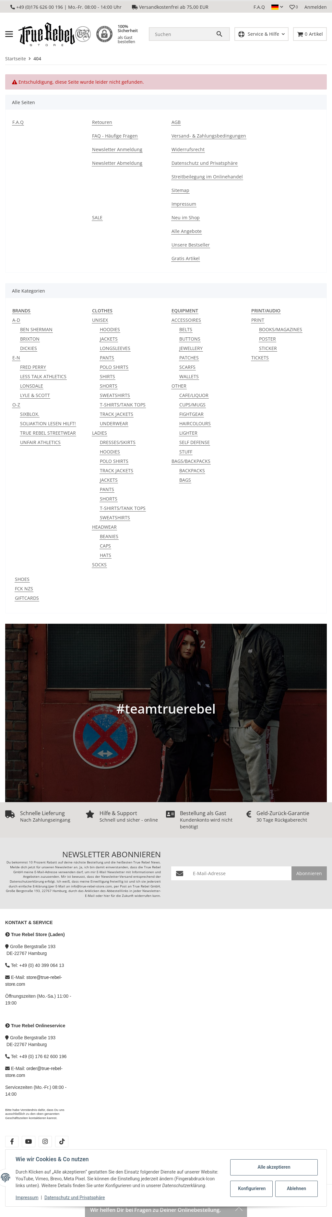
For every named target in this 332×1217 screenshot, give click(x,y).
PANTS (107, 358)
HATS (105, 555)
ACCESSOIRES (186, 320)
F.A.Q (259, 7)
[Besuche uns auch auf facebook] (11, 1141)
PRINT (257, 320)
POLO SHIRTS (114, 367)
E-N (16, 358)
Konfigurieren (252, 1185)
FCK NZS (24, 588)
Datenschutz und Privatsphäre (75, 1197)
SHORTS (108, 386)
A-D (16, 320)
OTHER (179, 386)
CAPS (105, 546)
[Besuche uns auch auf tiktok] (61, 1141)
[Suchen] (182, 34)
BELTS (185, 329)
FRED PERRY (33, 367)
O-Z (16, 405)
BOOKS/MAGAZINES (280, 329)
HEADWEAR (104, 527)
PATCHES (189, 358)
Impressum (27, 1197)
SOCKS (99, 564)
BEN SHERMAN (36, 329)
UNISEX (100, 320)
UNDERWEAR (114, 423)
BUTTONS (189, 339)
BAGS (185, 480)
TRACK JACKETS (116, 414)
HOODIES (110, 329)
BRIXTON (30, 339)
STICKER (268, 348)
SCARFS (187, 367)
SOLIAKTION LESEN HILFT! (48, 423)
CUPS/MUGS (192, 405)
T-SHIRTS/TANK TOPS (123, 405)
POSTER (267, 339)
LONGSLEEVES (115, 348)
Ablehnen (296, 1185)
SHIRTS (107, 376)
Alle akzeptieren (273, 1163)
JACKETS (109, 339)
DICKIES (28, 348)
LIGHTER (188, 433)
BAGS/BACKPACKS (191, 461)
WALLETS (189, 376)
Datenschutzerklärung (27, 881)
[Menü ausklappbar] (9, 34)
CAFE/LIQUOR (193, 395)
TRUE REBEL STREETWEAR (48, 433)
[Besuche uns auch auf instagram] (45, 1141)
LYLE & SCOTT (35, 395)
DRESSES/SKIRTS (118, 442)
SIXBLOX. (29, 414)
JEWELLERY (191, 348)
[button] (277, 7)
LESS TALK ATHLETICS (43, 376)
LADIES (99, 433)
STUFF (185, 452)
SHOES (22, 579)
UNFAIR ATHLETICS (40, 442)
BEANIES (109, 536)
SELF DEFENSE (194, 442)
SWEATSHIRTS (115, 395)
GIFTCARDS (27, 598)
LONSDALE (31, 386)
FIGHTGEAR (191, 414)
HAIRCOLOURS (195, 423)
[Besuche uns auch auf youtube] (28, 1141)
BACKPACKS (192, 470)
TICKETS (260, 358)
